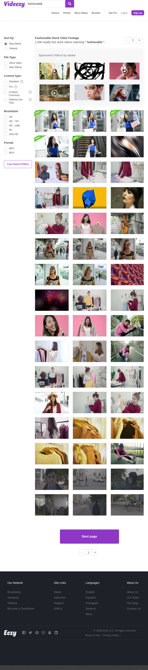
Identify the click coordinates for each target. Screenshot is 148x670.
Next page (89, 536)
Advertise (59, 597)
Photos (67, 13)
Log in (124, 13)
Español (91, 597)
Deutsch (91, 608)
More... (90, 614)
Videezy (12, 603)
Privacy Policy (111, 635)
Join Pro (112, 13)
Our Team (133, 597)
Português (92, 603)
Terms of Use (92, 635)
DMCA (58, 608)
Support (59, 603)
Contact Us (134, 608)
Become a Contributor (20, 608)
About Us (132, 592)
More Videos (81, 13)
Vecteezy (13, 597)
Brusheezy (13, 592)
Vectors (55, 13)
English (90, 592)
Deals (57, 592)
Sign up (137, 13)
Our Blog (132, 603)
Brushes (96, 13)
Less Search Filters (18, 164)
